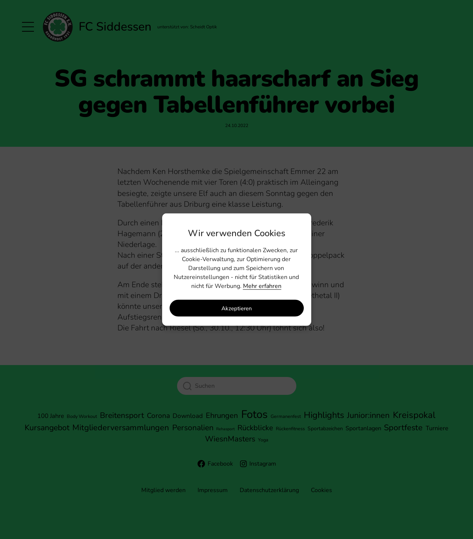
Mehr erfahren (262, 286)
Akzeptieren (236, 308)
